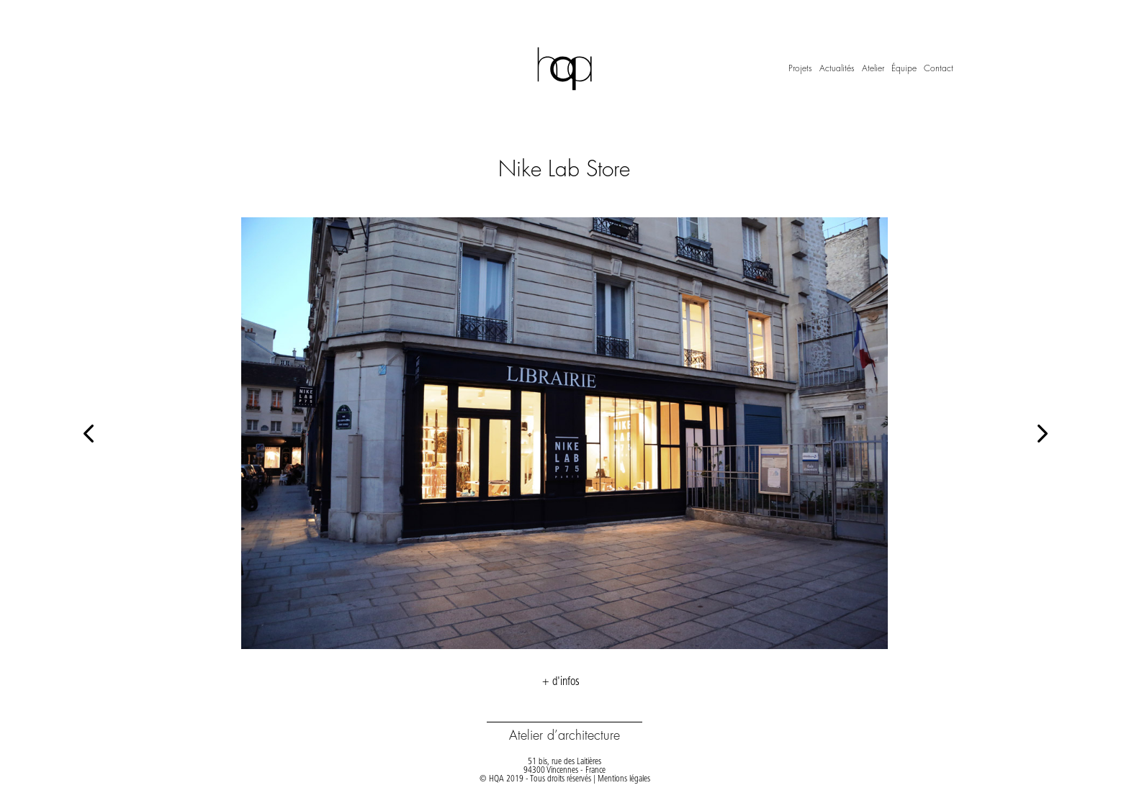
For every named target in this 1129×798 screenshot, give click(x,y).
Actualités (837, 68)
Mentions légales (624, 779)
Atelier (873, 68)
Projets (800, 68)
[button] (1041, 433)
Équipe (904, 68)
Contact (938, 68)
